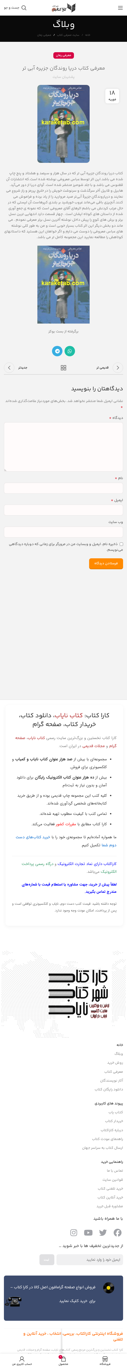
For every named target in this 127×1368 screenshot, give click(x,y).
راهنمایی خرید (112, 1162)
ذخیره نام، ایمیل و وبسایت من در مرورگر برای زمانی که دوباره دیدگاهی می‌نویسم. (66, 547)
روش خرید (115, 1063)
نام (119, 478)
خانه (87, 35)
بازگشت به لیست (63, 368)
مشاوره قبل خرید (109, 1206)
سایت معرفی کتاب (68, 35)
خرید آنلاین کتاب (110, 1198)
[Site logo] (63, 8)
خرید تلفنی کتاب (110, 1189)
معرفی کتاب (113, 1072)
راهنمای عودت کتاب (107, 1139)
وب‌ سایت (115, 522)
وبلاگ (118, 1054)
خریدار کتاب (114, 1121)
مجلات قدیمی (93, 746)
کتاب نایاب (36, 738)
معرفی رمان (44, 35)
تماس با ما (115, 1171)
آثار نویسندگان (111, 1081)
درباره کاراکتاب (112, 1130)
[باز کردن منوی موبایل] (120, 8)
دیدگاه (116, 418)
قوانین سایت (112, 1180)
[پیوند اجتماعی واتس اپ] (70, 351)
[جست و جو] (15, 8)
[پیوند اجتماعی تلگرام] (57, 351)
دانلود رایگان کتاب (109, 1089)
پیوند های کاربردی (109, 1104)
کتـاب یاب (115, 1112)
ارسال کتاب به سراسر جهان (102, 1148)
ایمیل (117, 500)
